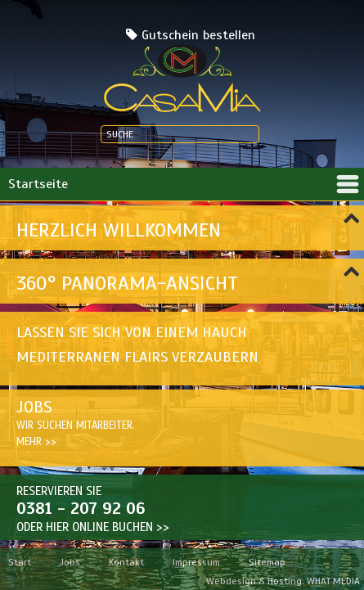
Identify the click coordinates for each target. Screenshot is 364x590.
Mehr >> (36, 441)
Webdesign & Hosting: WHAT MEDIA (283, 581)
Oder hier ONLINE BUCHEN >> (92, 527)
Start (19, 562)
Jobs (70, 562)
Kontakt (126, 562)
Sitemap (267, 562)
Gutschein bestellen (198, 35)
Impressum (196, 562)
